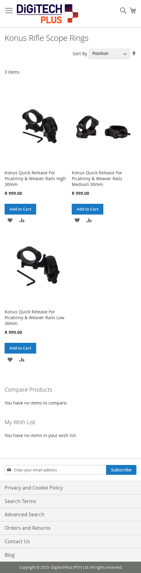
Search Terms (20, 501)
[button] (10, 220)
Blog (10, 555)
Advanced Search (24, 514)
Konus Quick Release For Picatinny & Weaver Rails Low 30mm (34, 317)
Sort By (80, 53)
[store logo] (47, 13)
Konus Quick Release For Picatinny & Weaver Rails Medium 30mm (97, 178)
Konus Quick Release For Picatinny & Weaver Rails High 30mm (35, 178)
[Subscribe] (121, 470)
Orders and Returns (28, 528)
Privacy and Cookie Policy (34, 487)
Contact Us (17, 541)
